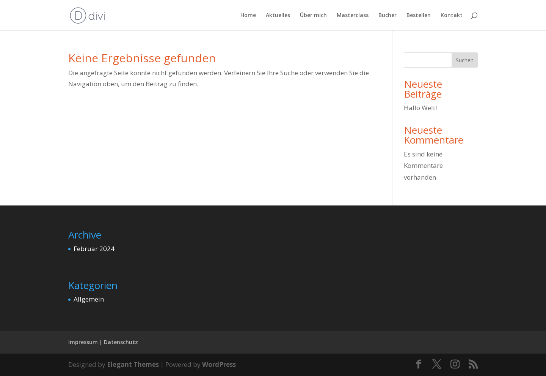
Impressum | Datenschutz (103, 342)
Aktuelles (278, 16)
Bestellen (418, 16)
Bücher (387, 16)
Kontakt (452, 16)
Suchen (465, 60)
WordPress (219, 364)
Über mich (313, 16)
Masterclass (353, 16)
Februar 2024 (94, 248)
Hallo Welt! (420, 107)
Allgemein (89, 299)
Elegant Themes (133, 364)
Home (248, 16)
